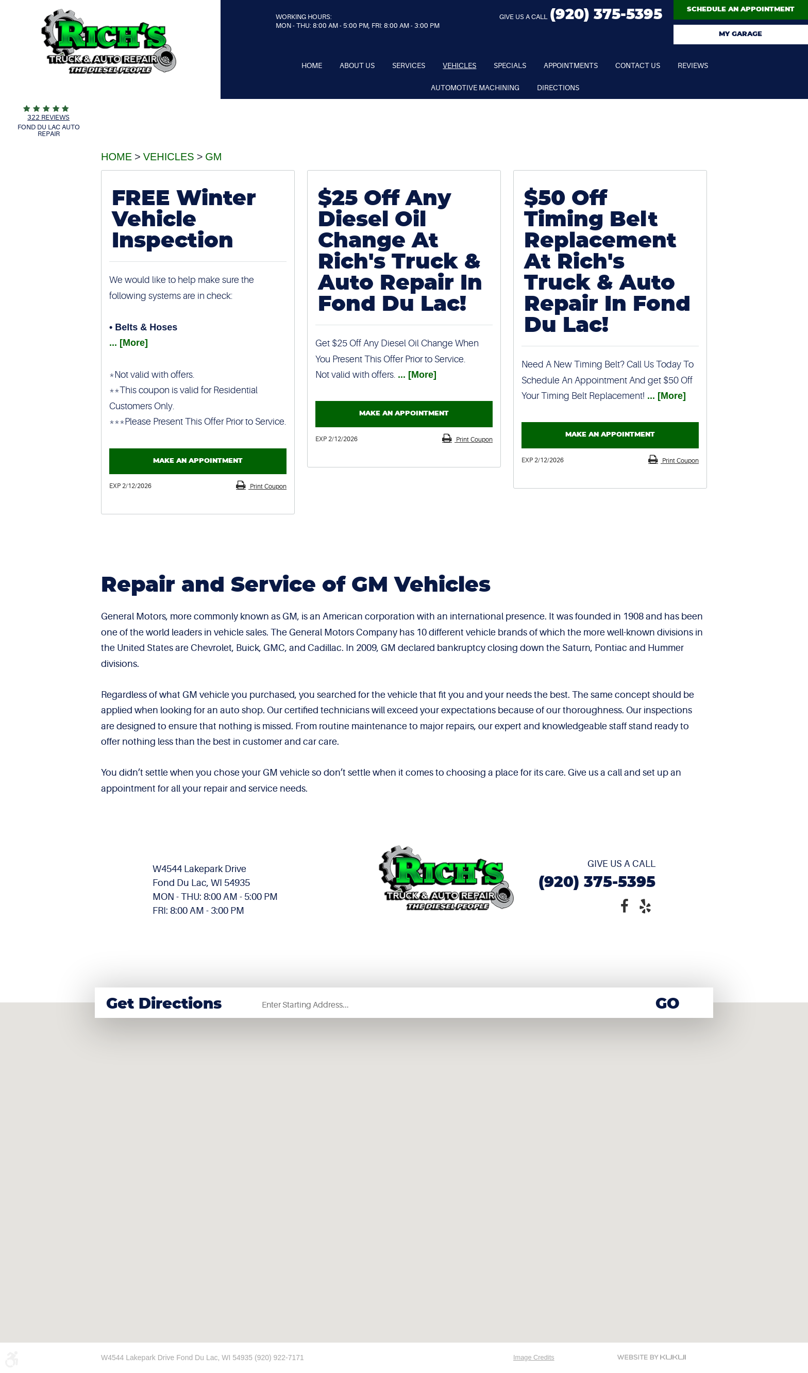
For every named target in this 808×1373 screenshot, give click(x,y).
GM (213, 156)
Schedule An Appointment (741, 9)
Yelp (645, 905)
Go (667, 1004)
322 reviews (48, 117)
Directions (558, 87)
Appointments (571, 65)
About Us (357, 65)
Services (408, 65)
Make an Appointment (198, 461)
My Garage (740, 34)
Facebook (624, 905)
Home (311, 65)
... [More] (128, 343)
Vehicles (459, 65)
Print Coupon (267, 486)
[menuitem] (312, 66)
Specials (510, 65)
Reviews (693, 65)
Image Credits (533, 1357)
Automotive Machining (475, 87)
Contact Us (637, 65)
